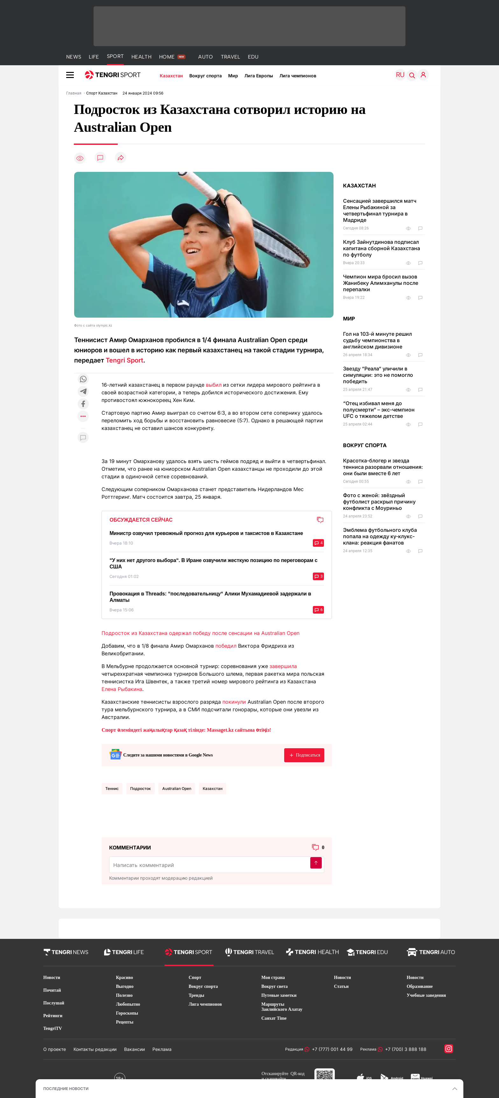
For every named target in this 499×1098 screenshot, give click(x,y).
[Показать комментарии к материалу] (83, 438)
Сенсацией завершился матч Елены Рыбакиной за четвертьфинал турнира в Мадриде (379, 210)
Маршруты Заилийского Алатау (281, 1007)
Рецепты (124, 1022)
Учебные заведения (426, 995)
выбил (213, 385)
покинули (234, 702)
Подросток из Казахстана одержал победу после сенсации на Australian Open (200, 633)
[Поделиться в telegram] (83, 392)
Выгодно (124, 986)
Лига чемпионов (297, 75)
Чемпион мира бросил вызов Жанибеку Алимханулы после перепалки (380, 282)
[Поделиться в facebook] (83, 404)
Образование (420, 986)
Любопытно (128, 1004)
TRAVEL (230, 57)
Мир (233, 75)
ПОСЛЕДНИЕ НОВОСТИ (65, 1088)
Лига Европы (258, 75)
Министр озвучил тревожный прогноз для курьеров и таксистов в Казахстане (206, 533)
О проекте (54, 1049)
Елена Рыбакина (122, 689)
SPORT (115, 56)
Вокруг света (274, 986)
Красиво (124, 977)
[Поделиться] (120, 158)
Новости (51, 977)
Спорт (195, 977)
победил (225, 646)
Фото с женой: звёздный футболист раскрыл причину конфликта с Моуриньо (379, 501)
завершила (283, 666)
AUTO (205, 57)
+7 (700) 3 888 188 (404, 1049)
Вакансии (134, 1049)
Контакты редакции (95, 1049)
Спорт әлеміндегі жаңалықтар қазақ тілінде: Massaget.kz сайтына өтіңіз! (186, 730)
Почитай (52, 990)
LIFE (94, 57)
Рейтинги (52, 1015)
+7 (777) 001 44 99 (331, 1049)
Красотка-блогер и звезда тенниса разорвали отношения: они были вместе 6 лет (383, 466)
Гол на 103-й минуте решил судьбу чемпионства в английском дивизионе (377, 340)
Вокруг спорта (205, 75)
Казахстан (171, 75)
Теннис (112, 788)
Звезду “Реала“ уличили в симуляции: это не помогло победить (378, 374)
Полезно (124, 995)
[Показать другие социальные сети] (83, 417)
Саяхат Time (273, 1018)
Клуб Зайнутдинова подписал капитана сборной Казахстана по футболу (381, 248)
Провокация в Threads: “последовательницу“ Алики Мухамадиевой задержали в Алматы (210, 597)
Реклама (162, 1049)
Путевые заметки (279, 995)
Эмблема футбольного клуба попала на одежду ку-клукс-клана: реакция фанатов (380, 536)
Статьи (341, 986)
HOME (167, 57)
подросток (140, 788)
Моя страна (273, 977)
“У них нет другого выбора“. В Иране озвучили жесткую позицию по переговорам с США (213, 563)
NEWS (73, 57)
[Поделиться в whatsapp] (83, 379)
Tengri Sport (124, 360)
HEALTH (141, 57)
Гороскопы (127, 1013)
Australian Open (176, 788)
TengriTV (52, 1028)
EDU (253, 57)
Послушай (53, 1003)
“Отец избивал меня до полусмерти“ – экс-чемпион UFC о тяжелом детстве (379, 409)
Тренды (196, 995)
